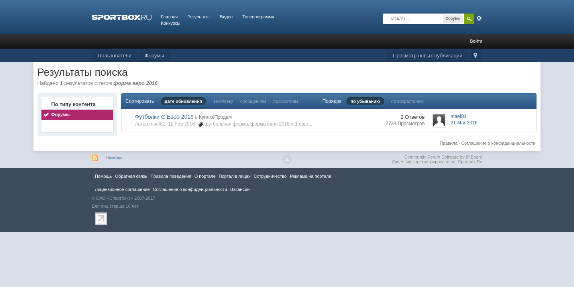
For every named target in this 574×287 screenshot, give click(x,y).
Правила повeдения (170, 176)
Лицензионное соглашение (122, 189)
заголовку (223, 101)
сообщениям (253, 101)
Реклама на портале (310, 176)
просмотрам (285, 101)
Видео (226, 16)
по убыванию (365, 101)
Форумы (154, 56)
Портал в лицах (235, 176)
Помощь (114, 157)
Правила (449, 143)
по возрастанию (407, 101)
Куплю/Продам (215, 117)
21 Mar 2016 (463, 123)
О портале (205, 176)
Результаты (198, 16)
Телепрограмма (258, 16)
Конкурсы (170, 23)
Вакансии (240, 189)
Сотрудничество (270, 176)
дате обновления (183, 101)
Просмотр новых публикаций (427, 56)
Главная (169, 16)
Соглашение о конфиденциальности (498, 143)
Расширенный (479, 18)
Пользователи (115, 56)
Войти (476, 41)
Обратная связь (131, 176)
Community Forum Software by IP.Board (443, 157)
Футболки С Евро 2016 (164, 117)
